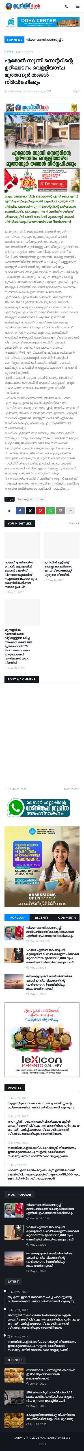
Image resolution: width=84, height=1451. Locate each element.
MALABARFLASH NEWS (55, 1437)
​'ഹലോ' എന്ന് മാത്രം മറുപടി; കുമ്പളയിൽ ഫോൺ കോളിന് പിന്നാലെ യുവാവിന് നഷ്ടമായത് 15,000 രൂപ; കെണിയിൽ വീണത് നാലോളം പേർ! (20, 575)
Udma (41, 499)
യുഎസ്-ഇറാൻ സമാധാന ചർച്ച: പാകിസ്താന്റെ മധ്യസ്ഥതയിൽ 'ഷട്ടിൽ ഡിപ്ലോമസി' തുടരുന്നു (41, 1105)
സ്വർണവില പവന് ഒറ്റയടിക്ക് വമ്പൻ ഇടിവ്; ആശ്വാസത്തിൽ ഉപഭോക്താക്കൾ (50, 1374)
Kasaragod (24, 52)
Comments (67, 917)
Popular (17, 917)
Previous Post (16, 789)
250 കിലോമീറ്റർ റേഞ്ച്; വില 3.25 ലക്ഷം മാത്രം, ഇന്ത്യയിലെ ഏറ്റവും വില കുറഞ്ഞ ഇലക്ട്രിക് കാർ (49, 1396)
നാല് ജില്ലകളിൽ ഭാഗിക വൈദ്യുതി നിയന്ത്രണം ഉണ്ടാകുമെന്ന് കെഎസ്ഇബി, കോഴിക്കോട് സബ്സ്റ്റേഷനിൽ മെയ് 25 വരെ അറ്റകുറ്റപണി (41, 1152)
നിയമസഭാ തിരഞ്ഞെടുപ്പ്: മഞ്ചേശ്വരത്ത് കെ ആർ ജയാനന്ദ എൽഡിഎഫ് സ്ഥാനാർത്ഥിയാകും (50, 40)
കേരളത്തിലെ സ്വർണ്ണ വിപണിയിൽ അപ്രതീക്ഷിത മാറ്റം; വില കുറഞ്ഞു (50, 1417)
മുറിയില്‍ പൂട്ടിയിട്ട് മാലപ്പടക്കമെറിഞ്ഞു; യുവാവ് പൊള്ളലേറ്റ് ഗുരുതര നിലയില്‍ (58, 569)
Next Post (70, 789)
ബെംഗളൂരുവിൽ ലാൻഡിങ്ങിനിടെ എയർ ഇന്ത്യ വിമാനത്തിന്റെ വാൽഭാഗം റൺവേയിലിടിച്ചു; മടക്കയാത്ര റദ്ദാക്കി (49, 982)
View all (74, 523)
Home (8, 52)
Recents (42, 917)
